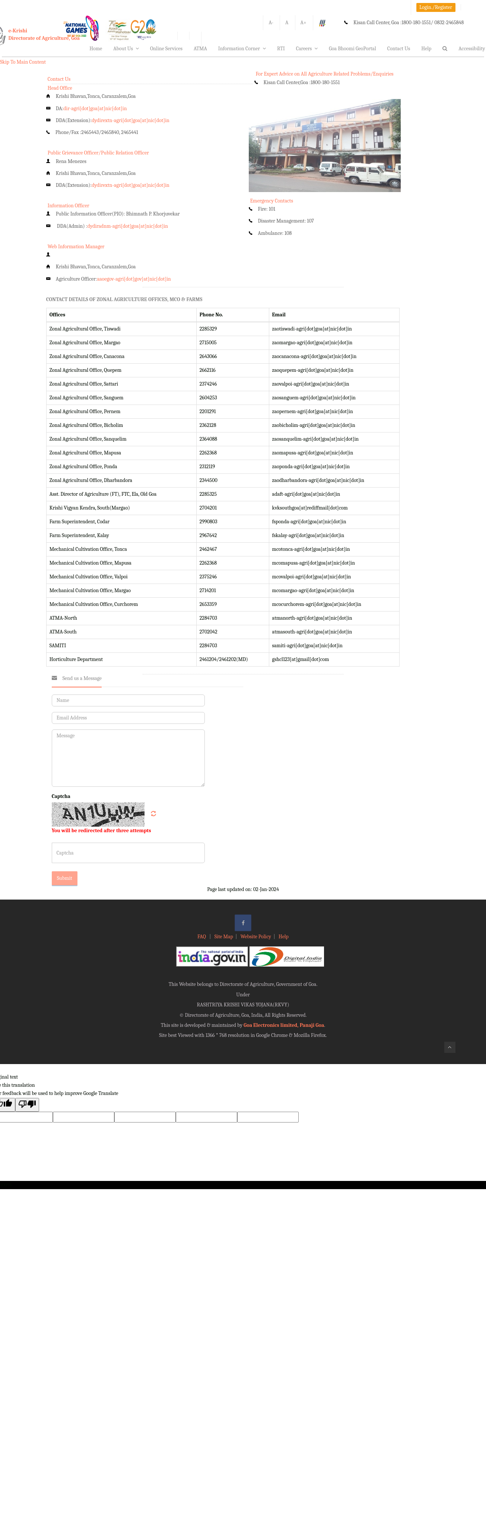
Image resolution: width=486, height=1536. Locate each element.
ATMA (200, 48)
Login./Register (435, 7)
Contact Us (398, 48)
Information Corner (242, 48)
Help (426, 48)
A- (271, 22)
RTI (281, 48)
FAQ (202, 936)
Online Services (166, 48)
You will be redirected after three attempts (101, 830)
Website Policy (256, 936)
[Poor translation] (27, 1105)
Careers (307, 48)
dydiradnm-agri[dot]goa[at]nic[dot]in (127, 226)
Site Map (224, 936)
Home (95, 48)
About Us (126, 48)
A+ (303, 22)
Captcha (61, 796)
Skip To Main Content (23, 62)
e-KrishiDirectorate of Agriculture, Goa (44, 34)
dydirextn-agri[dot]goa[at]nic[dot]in (130, 120)
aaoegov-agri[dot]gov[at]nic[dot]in (134, 279)
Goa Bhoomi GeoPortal (352, 48)
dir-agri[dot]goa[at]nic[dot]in (95, 108)
